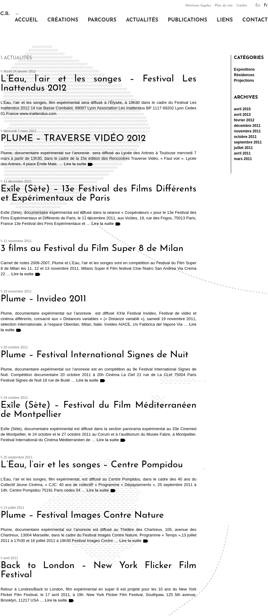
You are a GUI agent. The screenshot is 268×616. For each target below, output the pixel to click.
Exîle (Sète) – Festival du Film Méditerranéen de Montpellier (98, 410)
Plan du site (224, 5)
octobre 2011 (245, 137)
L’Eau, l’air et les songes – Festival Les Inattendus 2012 (98, 83)
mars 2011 (243, 159)
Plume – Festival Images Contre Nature (82, 515)
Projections (244, 80)
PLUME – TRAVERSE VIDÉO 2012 (73, 138)
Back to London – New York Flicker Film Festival (98, 570)
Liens (225, 20)
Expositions (244, 69)
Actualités (142, 20)
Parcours (102, 20)
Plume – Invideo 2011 (43, 299)
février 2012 (244, 120)
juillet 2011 (243, 148)
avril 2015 (242, 109)
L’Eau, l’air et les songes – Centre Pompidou (92, 465)
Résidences (244, 75)
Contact (255, 20)
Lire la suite (75, 164)
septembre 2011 (248, 142)
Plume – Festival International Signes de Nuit (94, 355)
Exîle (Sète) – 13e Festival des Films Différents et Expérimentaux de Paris (98, 193)
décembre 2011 (247, 126)
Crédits (241, 5)
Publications (187, 20)
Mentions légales (198, 5)
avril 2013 (242, 114)
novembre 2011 (247, 131)
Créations (62, 20)
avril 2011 (242, 153)
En (257, 5)
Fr (266, 5)
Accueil (26, 20)
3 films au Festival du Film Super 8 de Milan (92, 248)
